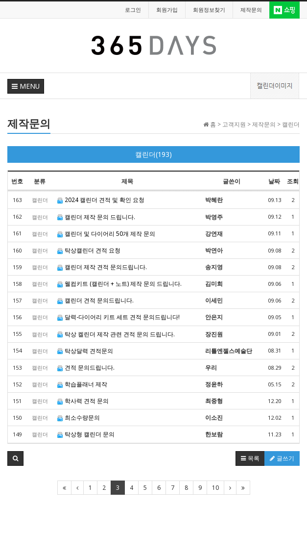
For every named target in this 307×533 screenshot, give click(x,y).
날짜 (274, 181)
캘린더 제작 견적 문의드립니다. (102, 267)
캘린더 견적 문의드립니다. (95, 300)
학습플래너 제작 (82, 384)
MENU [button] (26, 86)
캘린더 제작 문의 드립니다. (96, 217)
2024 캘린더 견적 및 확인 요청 (100, 200)
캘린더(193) (153, 154)
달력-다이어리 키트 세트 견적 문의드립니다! (118, 317)
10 (215, 487)
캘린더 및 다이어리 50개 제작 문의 (106, 233)
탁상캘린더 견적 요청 (88, 250)
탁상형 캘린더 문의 (86, 434)
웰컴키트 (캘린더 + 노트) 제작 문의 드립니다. (119, 283)
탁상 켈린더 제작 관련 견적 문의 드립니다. (116, 334)
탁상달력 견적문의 (85, 351)
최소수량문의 (78, 417)
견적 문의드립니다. (86, 367)
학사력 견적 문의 (83, 401)
